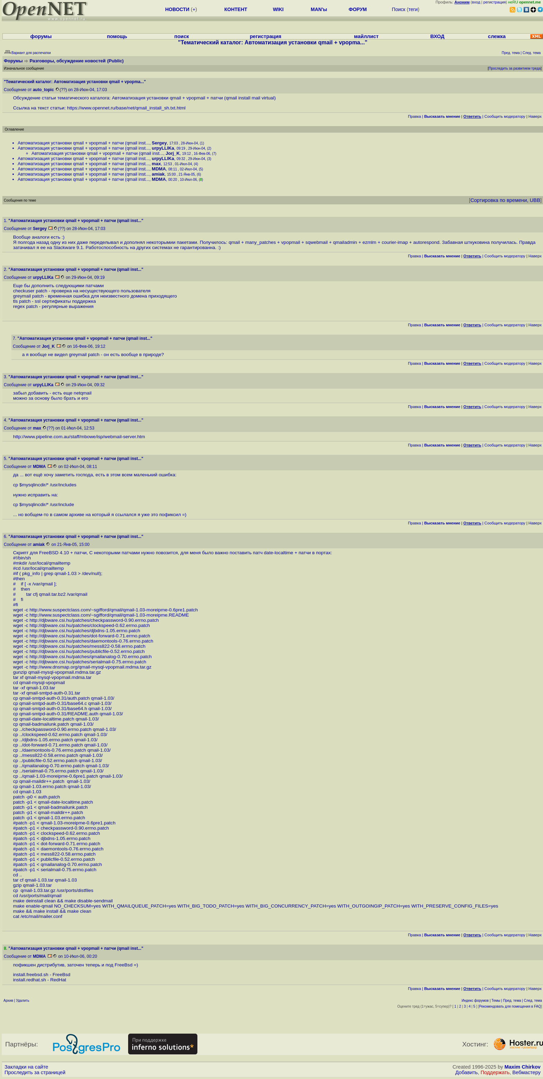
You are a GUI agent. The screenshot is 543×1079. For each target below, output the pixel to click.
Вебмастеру (527, 1072)
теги (413, 9)
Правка (414, 116)
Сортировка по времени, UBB (505, 200)
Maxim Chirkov (523, 1067)
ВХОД (437, 36)
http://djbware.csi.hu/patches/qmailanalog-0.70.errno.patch (90, 656)
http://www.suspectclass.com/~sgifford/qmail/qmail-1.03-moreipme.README (109, 615)
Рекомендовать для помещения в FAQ (510, 1006)
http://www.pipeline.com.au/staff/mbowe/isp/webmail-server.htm (79, 436)
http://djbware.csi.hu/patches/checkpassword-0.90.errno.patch (94, 620)
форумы (41, 36)
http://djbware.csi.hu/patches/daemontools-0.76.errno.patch (91, 641)
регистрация (494, 2)
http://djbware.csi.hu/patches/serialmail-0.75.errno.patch (87, 661)
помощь (117, 36)
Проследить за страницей (35, 1072)
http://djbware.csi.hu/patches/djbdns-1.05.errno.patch (84, 630)
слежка (497, 36)
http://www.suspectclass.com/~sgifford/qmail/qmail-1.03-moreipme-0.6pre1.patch (113, 609)
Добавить (466, 1072)
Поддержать (495, 1072)
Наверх (535, 116)
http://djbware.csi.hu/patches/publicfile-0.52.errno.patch (86, 651)
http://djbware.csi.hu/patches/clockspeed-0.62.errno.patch (89, 625)
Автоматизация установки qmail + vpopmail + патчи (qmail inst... (83, 142)
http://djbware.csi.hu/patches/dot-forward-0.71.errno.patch (89, 635)
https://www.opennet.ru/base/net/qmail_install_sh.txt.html (126, 107)
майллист (366, 36)
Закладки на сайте (26, 1067)
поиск (181, 36)
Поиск (399, 9)
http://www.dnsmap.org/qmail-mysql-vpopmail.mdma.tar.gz (90, 667)
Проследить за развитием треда (515, 68)
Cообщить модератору (504, 116)
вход (476, 2)
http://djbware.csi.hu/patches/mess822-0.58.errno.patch (87, 646)
